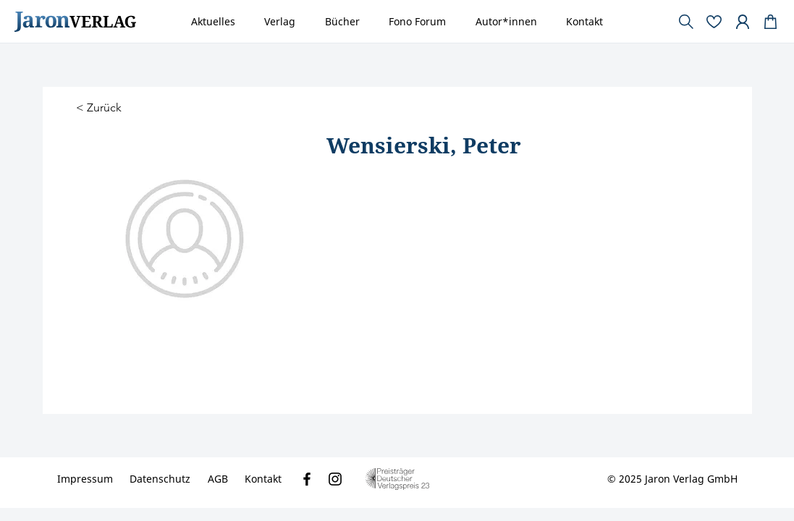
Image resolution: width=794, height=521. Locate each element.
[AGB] (218, 479)
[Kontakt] (263, 479)
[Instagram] (335, 479)
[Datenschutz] (160, 479)
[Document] (771, 21)
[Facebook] (307, 479)
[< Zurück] (100, 108)
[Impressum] (85, 479)
